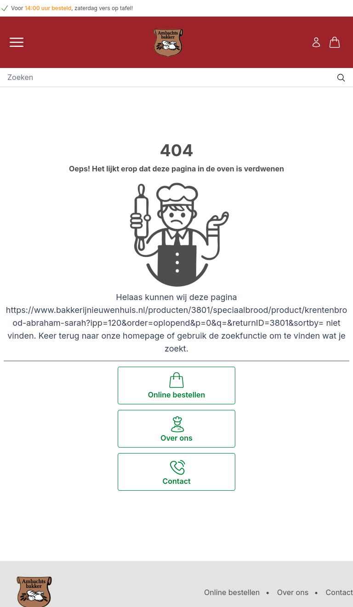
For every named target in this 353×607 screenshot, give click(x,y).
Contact (339, 592)
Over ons (292, 592)
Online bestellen (232, 592)
